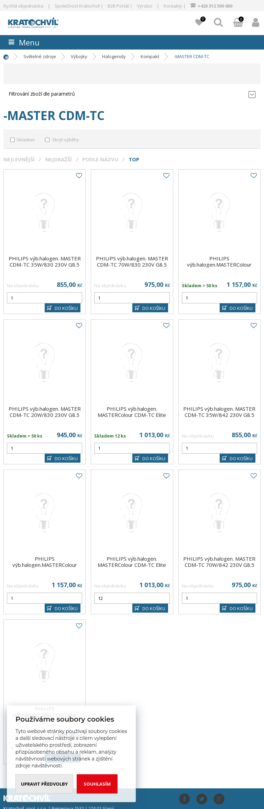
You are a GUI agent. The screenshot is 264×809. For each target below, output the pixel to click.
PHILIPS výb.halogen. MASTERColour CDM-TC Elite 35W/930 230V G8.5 (132, 414)
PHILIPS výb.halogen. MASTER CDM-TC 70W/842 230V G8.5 (219, 561)
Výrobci (144, 6)
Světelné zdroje (39, 56)
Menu (29, 42)
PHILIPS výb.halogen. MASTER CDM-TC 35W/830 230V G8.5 (45, 261)
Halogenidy (114, 56)
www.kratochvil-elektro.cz (43, 22)
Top (134, 159)
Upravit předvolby (44, 784)
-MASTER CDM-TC (191, 56)
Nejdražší (58, 159)
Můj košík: (238, 23)
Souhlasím (97, 784)
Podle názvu (100, 159)
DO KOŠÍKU (66, 308)
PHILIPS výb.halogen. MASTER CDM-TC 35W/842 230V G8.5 (219, 411)
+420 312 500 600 (215, 6)
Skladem (25, 140)
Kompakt (150, 56)
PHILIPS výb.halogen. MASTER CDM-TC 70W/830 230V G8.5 (132, 261)
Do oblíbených (78, 176)
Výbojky (79, 56)
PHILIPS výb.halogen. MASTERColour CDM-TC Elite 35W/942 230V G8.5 (132, 564)
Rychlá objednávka (23, 6)
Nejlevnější (19, 159)
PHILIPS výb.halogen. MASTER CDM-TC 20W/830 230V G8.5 (45, 411)
